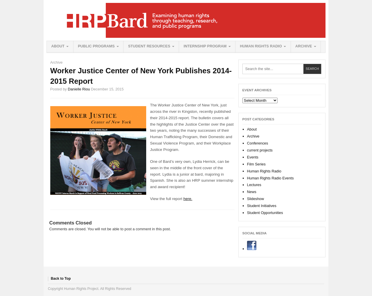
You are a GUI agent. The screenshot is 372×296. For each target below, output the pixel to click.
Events (252, 157)
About (58, 46)
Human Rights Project (186, 20)
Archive (303, 46)
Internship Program (205, 46)
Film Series (256, 164)
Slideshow (255, 199)
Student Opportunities (265, 213)
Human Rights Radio (261, 46)
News (251, 192)
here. (187, 199)
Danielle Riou (79, 89)
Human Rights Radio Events (270, 178)
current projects (260, 150)
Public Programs (96, 46)
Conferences (257, 143)
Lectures (254, 185)
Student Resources (149, 46)
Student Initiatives (261, 206)
